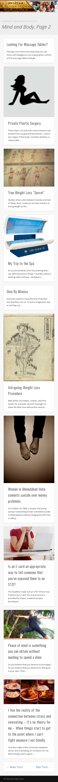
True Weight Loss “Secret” (26, 192)
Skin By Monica (17, 291)
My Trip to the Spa (21, 263)
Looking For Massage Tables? (27, 44)
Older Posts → (43, 767)
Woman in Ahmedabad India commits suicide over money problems (27, 495)
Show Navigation (47, 27)
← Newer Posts (15, 767)
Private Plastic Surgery (24, 123)
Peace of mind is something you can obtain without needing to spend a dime (27, 651)
